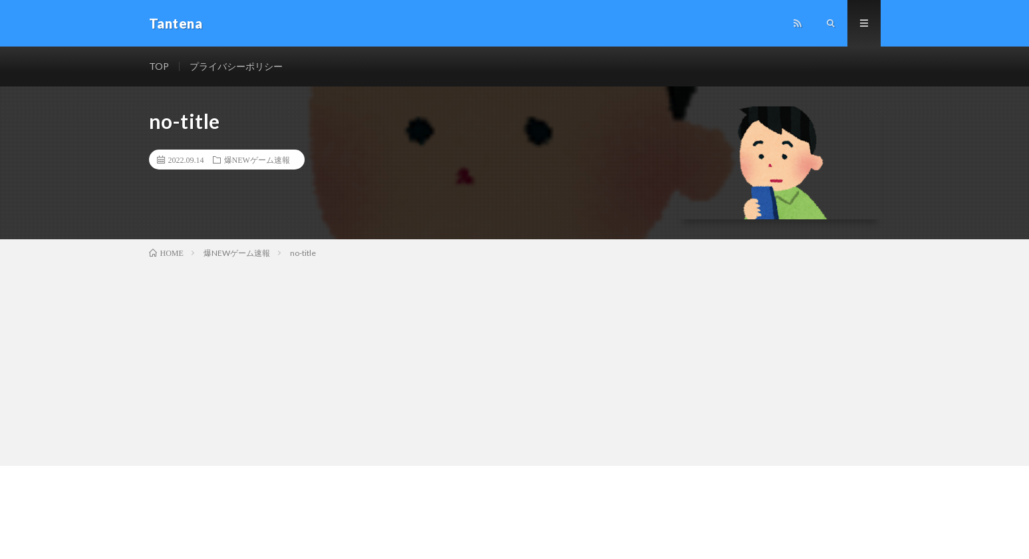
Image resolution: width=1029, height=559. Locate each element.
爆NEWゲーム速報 (257, 160)
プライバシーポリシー (236, 66)
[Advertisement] (515, 360)
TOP (159, 66)
